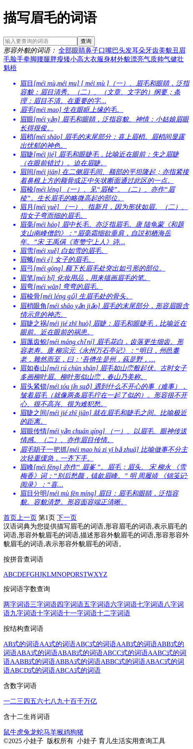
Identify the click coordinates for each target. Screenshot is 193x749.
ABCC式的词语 (125, 652)
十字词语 (50, 613)
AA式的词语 (57, 644)
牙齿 (152, 50)
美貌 (165, 50)
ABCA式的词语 (77, 670)
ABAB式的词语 (80, 652)
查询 (86, 41)
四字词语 (70, 604)
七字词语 (150, 604)
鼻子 (92, 50)
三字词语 (43, 604)
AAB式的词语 (136, 644)
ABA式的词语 (37, 652)
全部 (65, 50)
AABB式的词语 (32, 661)
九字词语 (23, 613)
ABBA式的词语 (77, 661)
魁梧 (10, 67)
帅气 (163, 59)
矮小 (70, 59)
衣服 (97, 59)
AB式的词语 (21, 644)
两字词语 (16, 604)
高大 (83, 59)
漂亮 (137, 59)
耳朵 (138, 50)
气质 (150, 59)
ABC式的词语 (96, 644)
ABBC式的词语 (123, 661)
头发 (125, 50)
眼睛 (78, 50)
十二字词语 (113, 613)
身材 (110, 59)
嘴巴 (112, 50)
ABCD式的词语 (32, 670)
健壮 (177, 59)
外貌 (123, 59)
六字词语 (123, 604)
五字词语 (97, 604)
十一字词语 (80, 613)
